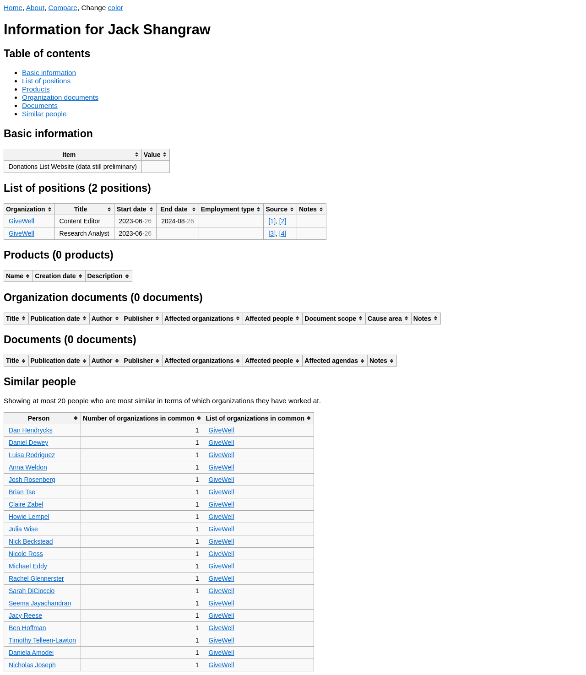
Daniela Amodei (31, 652)
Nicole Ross (26, 553)
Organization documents (60, 97)
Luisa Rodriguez (32, 455)
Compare (63, 7)
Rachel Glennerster (36, 578)
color (115, 7)
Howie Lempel (29, 516)
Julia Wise (23, 529)
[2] (283, 221)
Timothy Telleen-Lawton (42, 640)
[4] (283, 233)
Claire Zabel (26, 504)
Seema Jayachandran (40, 603)
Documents (40, 105)
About (35, 7)
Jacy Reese (25, 615)
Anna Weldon (28, 467)
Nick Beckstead (31, 541)
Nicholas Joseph (32, 665)
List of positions (46, 81)
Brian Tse (22, 492)
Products (36, 89)
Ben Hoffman (27, 628)
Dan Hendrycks (31, 430)
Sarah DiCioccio (31, 590)
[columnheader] (73, 154)
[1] (272, 221)
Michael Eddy (28, 566)
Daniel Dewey (28, 442)
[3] (272, 233)
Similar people (44, 114)
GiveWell (21, 221)
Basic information (49, 72)
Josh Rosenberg (32, 479)
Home (13, 7)
